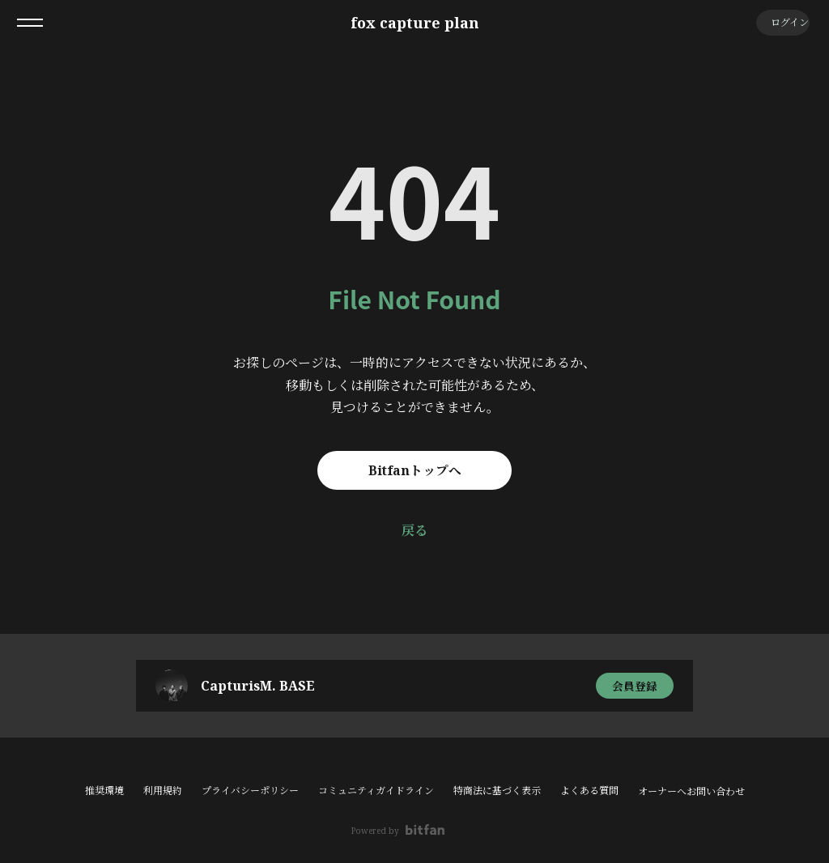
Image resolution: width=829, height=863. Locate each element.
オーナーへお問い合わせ (691, 792)
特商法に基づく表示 (497, 790)
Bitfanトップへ (415, 470)
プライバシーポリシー (250, 790)
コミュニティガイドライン (376, 790)
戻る (414, 530)
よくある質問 (589, 790)
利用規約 (162, 790)
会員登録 (634, 685)
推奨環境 (104, 790)
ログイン (781, 22)
